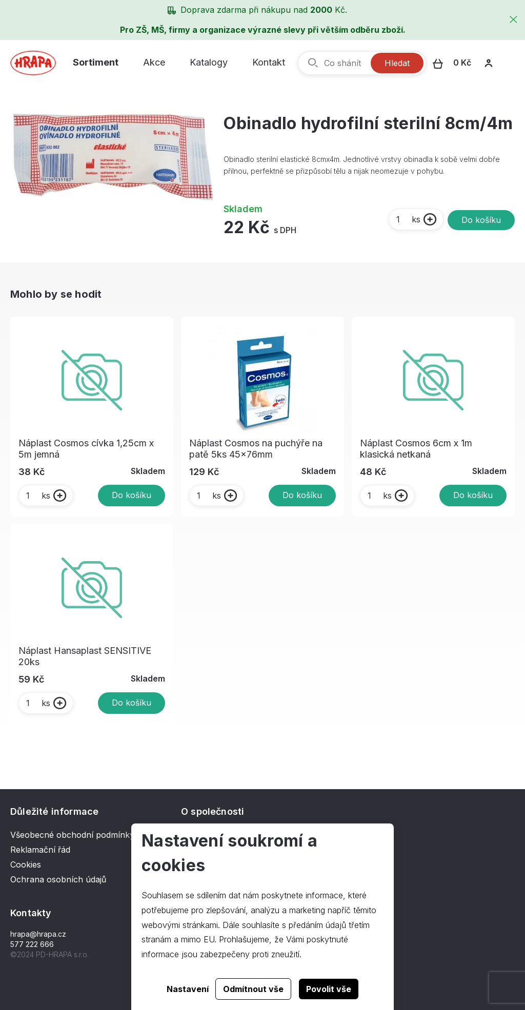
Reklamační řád (40, 849)
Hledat (397, 63)
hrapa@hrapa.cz (38, 934)
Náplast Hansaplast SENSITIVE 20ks (84, 656)
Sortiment (95, 62)
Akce (154, 62)
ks (407, 219)
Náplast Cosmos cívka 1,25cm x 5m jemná (86, 449)
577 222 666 (32, 944)
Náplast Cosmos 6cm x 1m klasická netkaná (416, 449)
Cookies (25, 864)
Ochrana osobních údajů (58, 879)
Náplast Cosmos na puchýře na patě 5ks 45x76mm (255, 449)
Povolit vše (328, 989)
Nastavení (188, 989)
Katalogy (209, 62)
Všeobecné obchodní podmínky (72, 835)
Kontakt (268, 62)
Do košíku (481, 220)
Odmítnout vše (253, 989)
